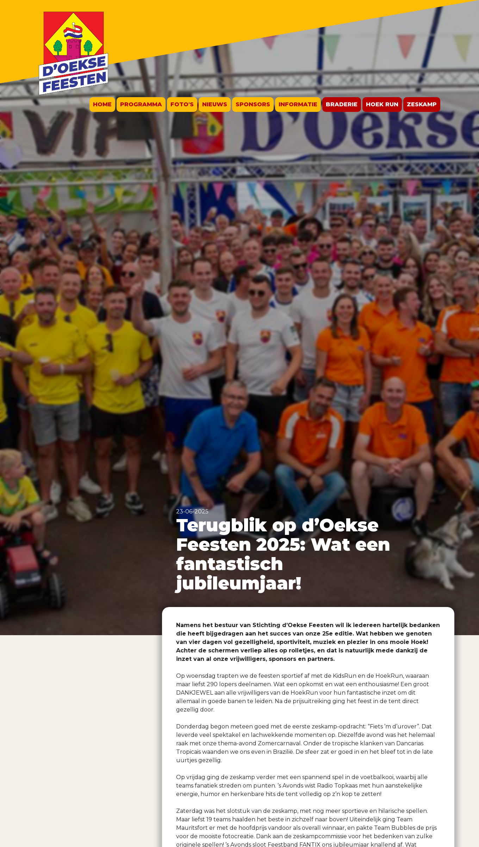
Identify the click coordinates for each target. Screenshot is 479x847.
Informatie (298, 104)
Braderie (341, 104)
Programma (141, 104)
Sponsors (253, 104)
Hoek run (382, 104)
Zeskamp (422, 104)
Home (102, 104)
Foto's (182, 104)
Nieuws (214, 104)
